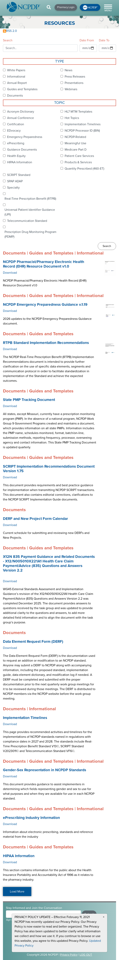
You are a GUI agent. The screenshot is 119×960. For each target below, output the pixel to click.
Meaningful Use (75, 143)
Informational (16, 77)
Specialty (13, 188)
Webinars (71, 89)
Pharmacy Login (65, 7)
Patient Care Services (79, 156)
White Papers (16, 70)
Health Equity (16, 156)
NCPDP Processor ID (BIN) (82, 131)
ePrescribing (15, 143)
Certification (15, 124)
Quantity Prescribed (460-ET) (84, 169)
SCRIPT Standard (18, 175)
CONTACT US (48, 945)
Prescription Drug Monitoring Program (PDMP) (30, 234)
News (68, 70)
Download (10, 273)
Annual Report (17, 83)
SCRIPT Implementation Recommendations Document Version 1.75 (49, 468)
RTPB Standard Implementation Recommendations (46, 342)
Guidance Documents (22, 150)
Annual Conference (20, 118)
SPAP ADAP (15, 181)
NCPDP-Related (75, 137)
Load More (17, 892)
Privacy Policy (68, 954)
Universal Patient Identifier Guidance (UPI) (30, 212)
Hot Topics (72, 118)
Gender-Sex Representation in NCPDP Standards (44, 770)
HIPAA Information (19, 162)
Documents (15, 96)
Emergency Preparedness (24, 137)
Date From (87, 40)
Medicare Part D (75, 150)
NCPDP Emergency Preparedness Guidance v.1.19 (45, 304)
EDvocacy (14, 131)
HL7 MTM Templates (78, 112)
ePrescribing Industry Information (31, 817)
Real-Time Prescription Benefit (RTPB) (30, 199)
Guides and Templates (22, 89)
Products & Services (78, 162)
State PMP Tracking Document (29, 399)
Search (7, 40)
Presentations (74, 83)
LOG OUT (86, 954)
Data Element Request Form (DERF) (33, 641)
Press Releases (75, 77)
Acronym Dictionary (20, 112)
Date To (104, 40)
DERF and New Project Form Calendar (35, 518)
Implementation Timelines (82, 124)
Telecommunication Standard (27, 221)
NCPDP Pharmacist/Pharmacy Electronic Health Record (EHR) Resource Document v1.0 (43, 264)
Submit (89, 914)
